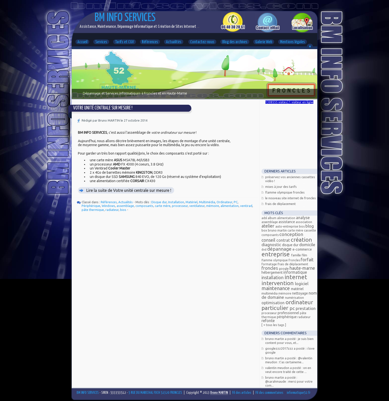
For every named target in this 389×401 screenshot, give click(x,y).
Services (101, 42)
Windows (108, 205)
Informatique (295, 272)
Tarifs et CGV (124, 42)
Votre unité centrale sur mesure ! (102, 108)
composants (144, 205)
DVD (264, 249)
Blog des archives (234, 42)
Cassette (310, 230)
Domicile (307, 244)
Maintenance (276, 288)
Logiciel (301, 283)
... (197, 27)
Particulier (275, 308)
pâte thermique (93, 209)
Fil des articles (241, 393)
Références (150, 42)
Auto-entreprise (287, 226)
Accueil (82, 42)
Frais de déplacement (280, 203)
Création (301, 239)
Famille (296, 255)
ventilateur (197, 205)
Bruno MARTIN (278, 230)
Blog (309, 226)
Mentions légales (292, 42)
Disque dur (159, 202)
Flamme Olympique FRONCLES (285, 192)
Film (304, 255)
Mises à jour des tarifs (281, 186)
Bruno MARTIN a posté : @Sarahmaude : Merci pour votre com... (289, 381)
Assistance (287, 222)
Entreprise (276, 254)
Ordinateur (224, 202)
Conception (291, 234)
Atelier (268, 225)
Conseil (268, 239)
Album (272, 218)
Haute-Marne (302, 268)
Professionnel (289, 313)
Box (264, 230)
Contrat (283, 240)
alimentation (230, 205)
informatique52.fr (298, 393)
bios (123, 209)
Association (304, 222)
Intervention (278, 283)
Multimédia (207, 202)
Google (284, 268)
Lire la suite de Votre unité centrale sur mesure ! (128, 190)
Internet (296, 277)
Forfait (307, 259)
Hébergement (272, 272)
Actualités (173, 42)
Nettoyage (300, 293)
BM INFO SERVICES (125, 18)
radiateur (112, 209)
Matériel (191, 202)
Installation (176, 202)
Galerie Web (263, 42)
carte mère (162, 205)
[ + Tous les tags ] (273, 325)
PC (236, 202)
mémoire (212, 205)
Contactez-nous (202, 42)
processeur (180, 205)
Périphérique (91, 205)
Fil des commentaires (269, 393)
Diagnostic (271, 244)
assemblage (125, 205)
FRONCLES (270, 268)
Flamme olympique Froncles (281, 260)
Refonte (268, 320)
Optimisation (273, 303)
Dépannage (279, 249)
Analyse (303, 217)
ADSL (264, 218)
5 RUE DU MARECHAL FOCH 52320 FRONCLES (155, 393)
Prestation (306, 308)
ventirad (246, 205)
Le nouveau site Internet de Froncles (290, 198)
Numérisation (294, 297)
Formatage (269, 264)
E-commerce (302, 249)
